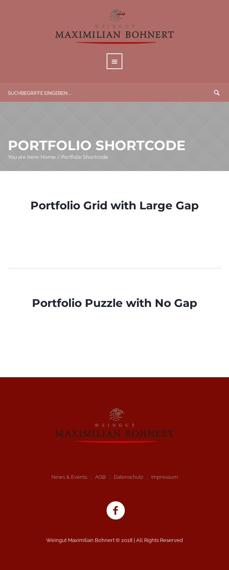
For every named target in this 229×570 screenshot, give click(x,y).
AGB (100, 477)
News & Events (69, 477)
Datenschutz (128, 477)
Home (48, 157)
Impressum (164, 477)
